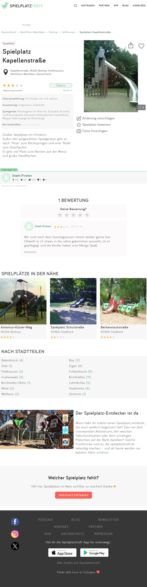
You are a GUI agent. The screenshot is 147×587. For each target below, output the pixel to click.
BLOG (125, 5)
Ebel (4, 366)
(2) (21, 371)
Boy (71, 360)
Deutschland (8, 32)
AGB (47, 533)
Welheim (7, 394)
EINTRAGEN (88, 5)
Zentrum (75, 394)
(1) (10, 366)
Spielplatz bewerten (96, 124)
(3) (78, 360)
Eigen (73, 366)
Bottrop (53, 32)
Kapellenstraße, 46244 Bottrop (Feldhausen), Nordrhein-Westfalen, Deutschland (37, 72)
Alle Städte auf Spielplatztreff (78, 562)
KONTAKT (61, 526)
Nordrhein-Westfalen (32, 32)
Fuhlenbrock (78, 371)
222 (15, 179)
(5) (88, 383)
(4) (21, 360)
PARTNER (104, 5)
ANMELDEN (139, 5)
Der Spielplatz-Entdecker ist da (107, 413)
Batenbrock (9, 360)
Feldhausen (68, 32)
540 (32, 179)
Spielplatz (9, 43)
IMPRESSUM (103, 533)
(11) (88, 377)
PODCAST (45, 519)
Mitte (5, 388)
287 (23, 179)
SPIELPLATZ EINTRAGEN (73, 495)
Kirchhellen (77, 377)
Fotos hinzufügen (94, 131)
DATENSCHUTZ (72, 533)
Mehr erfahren (98, 452)
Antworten (30, 252)
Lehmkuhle (77, 383)
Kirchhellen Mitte (13, 383)
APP (116, 5)
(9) (90, 371)
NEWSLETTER (108, 519)
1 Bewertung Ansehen (12, 90)
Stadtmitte (76, 388)
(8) (80, 366)
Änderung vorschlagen (98, 118)
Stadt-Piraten (22, 175)
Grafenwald (9, 377)
